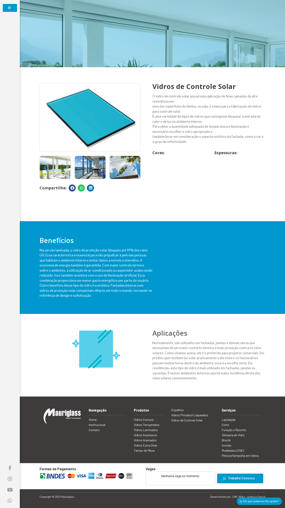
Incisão (226, 445)
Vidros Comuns (144, 419)
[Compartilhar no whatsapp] (81, 188)
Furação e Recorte (234, 430)
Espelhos (177, 410)
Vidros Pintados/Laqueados (189, 415)
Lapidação (229, 419)
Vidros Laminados (146, 430)
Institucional (97, 425)
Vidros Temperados (147, 425)
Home (93, 419)
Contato (94, 430)
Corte (225, 425)
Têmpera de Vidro (233, 435)
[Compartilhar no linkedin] (90, 188)
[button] (45, 168)
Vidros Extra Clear (145, 445)
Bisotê (226, 440)
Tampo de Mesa (144, 450)
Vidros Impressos (145, 435)
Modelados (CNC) (233, 450)
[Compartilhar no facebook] (72, 188)
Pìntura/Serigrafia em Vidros (240, 455)
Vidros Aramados (145, 440)
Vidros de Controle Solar (187, 420)
